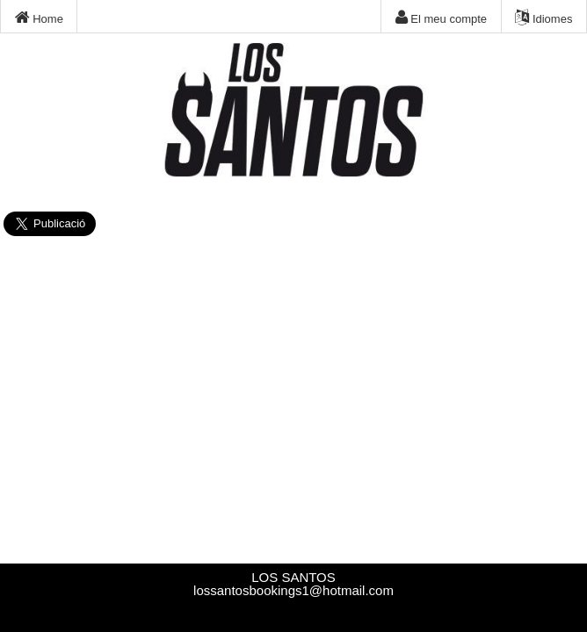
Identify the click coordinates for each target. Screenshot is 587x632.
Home (39, 17)
